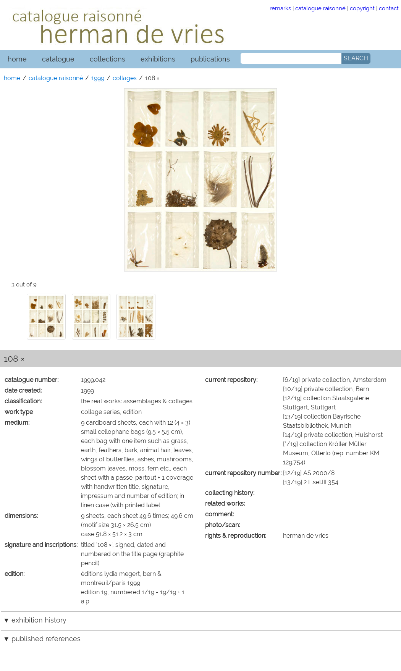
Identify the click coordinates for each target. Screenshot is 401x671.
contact (389, 8)
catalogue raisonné (320, 8)
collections (107, 59)
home (17, 59)
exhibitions (158, 59)
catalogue (58, 59)
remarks (280, 8)
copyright (362, 8)
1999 (97, 78)
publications (210, 59)
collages (125, 78)
